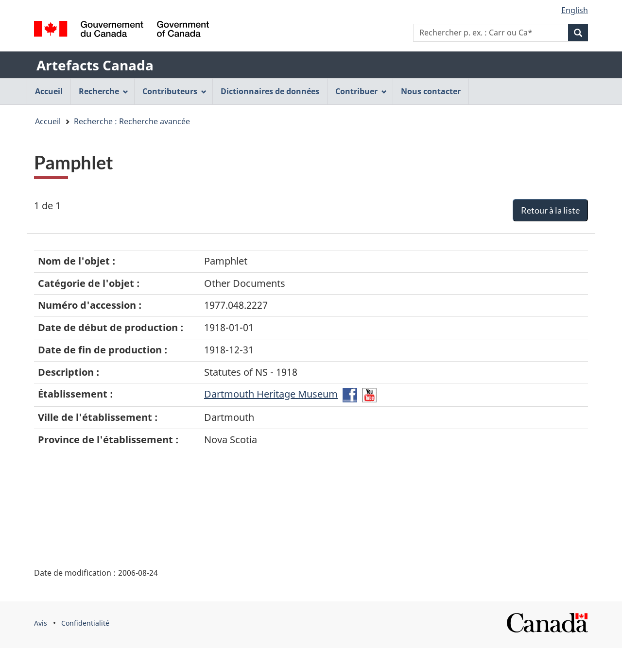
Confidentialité (85, 623)
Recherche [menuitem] (103, 91)
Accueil (48, 121)
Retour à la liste (550, 210)
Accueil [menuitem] (49, 91)
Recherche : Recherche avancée (132, 121)
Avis (40, 623)
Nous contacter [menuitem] (431, 91)
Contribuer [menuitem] (361, 91)
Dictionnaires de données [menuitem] (270, 91)
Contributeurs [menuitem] (174, 91)
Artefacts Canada (95, 65)
